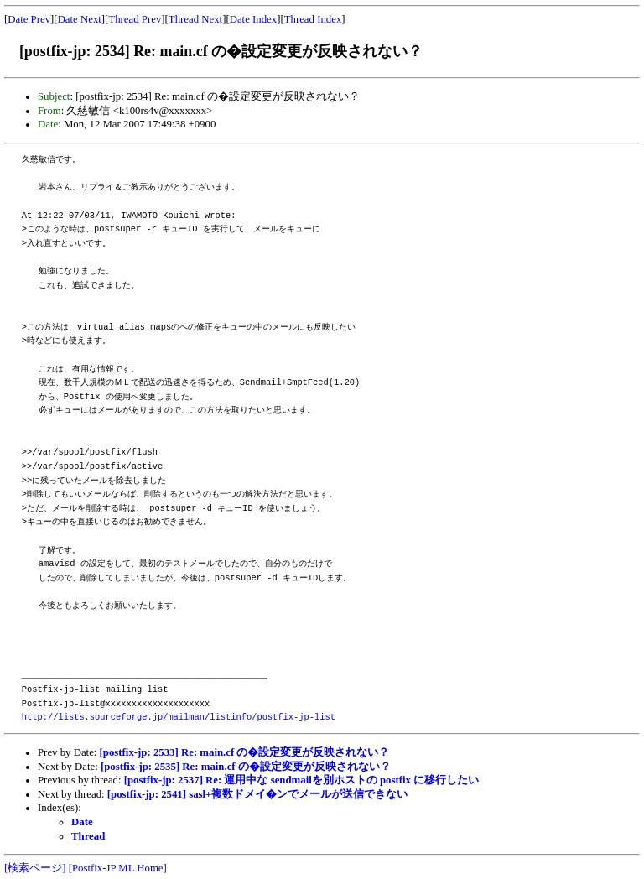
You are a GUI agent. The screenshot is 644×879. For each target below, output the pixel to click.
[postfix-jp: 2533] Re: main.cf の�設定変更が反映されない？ (245, 752)
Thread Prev (134, 19)
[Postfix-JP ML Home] (118, 868)
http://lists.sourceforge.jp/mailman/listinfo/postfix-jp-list (178, 717)
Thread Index (313, 19)
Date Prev (29, 19)
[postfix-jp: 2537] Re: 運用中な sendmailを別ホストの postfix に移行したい (301, 780)
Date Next (79, 19)
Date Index (254, 19)
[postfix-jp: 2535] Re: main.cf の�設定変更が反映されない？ (246, 766)
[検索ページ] (35, 868)
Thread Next (195, 19)
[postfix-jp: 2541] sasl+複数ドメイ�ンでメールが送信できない (257, 794)
